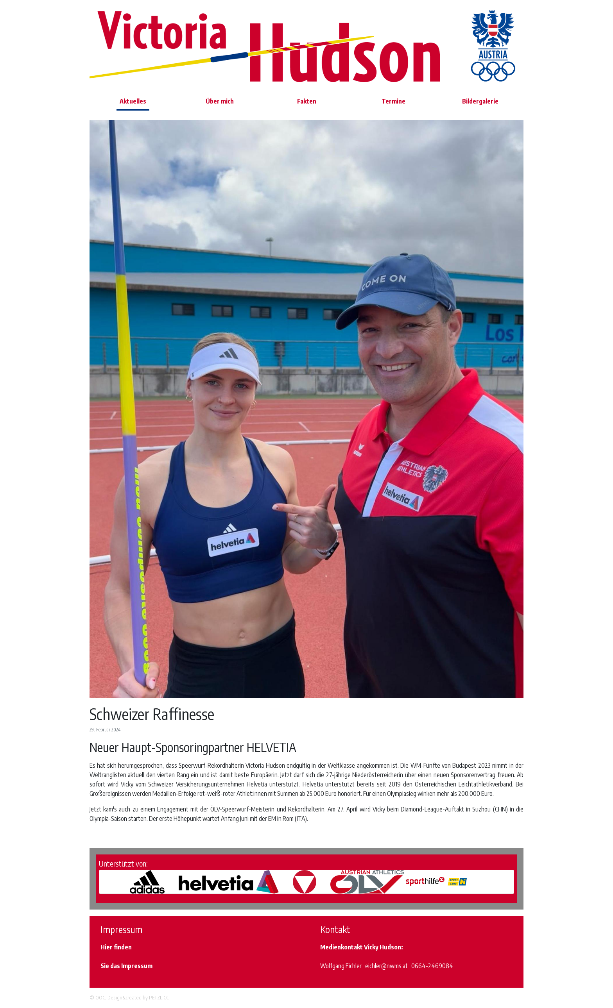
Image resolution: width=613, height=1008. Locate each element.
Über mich (220, 101)
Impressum (136, 966)
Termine (393, 101)
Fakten (306, 101)
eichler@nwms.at (386, 966)
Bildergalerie (480, 101)
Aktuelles (133, 101)
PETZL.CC (159, 997)
